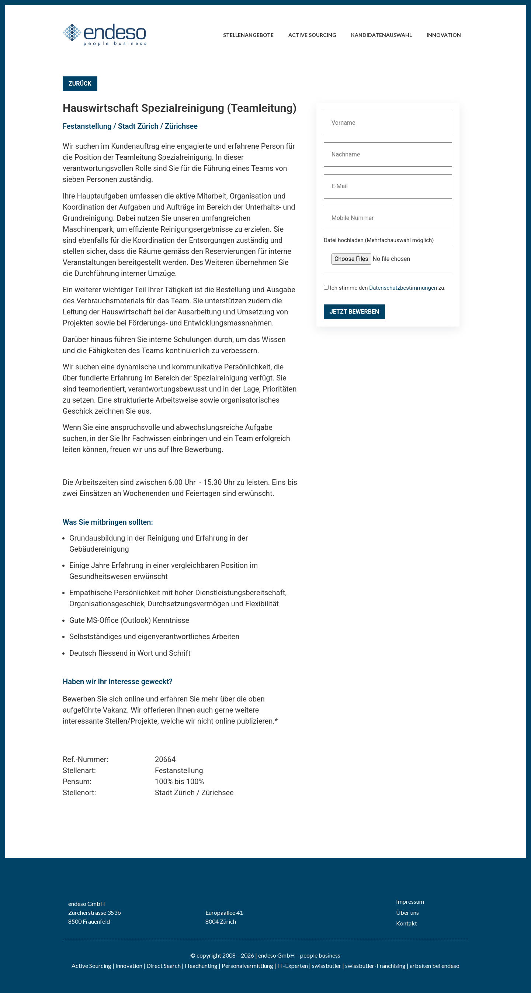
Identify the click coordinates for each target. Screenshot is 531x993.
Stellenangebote (248, 35)
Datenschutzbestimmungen (403, 288)
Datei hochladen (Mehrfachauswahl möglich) (379, 241)
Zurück (80, 83)
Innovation (444, 35)
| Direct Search (162, 965)
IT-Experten (292, 965)
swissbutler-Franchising (375, 965)
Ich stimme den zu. (385, 288)
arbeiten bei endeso (434, 965)
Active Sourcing (312, 35)
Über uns (407, 912)
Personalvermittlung (247, 965)
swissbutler (326, 965)
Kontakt (406, 923)
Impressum (410, 901)
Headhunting (201, 965)
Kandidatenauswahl (381, 35)
